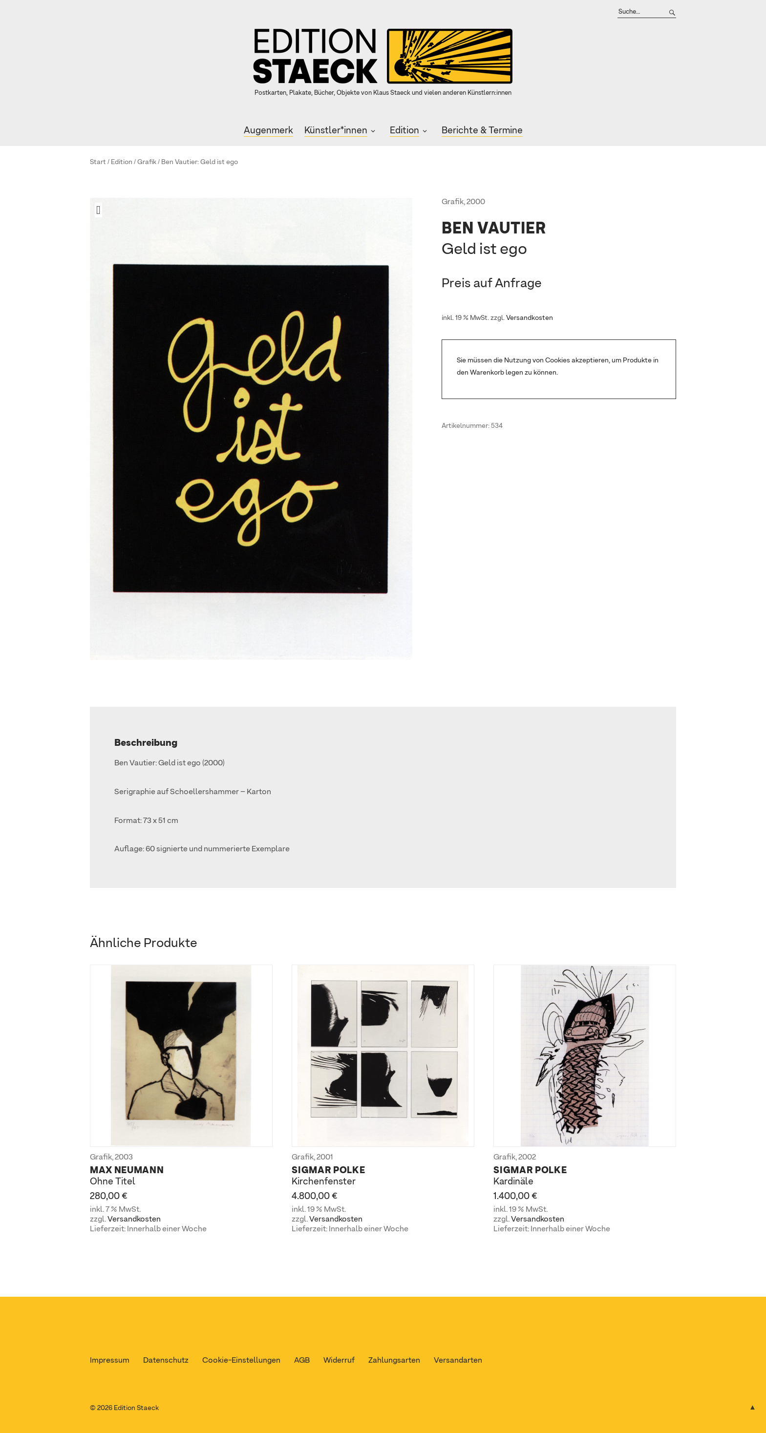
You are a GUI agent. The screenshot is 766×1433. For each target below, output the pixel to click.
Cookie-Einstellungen (241, 1361)
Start (98, 162)
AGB (302, 1361)
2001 (325, 1157)
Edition (404, 130)
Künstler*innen (335, 130)
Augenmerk (268, 130)
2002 (527, 1157)
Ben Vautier (179, 162)
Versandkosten (529, 318)
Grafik (146, 162)
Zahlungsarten (394, 1361)
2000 (476, 202)
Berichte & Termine (482, 130)
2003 (124, 1157)
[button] (102, 210)
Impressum (109, 1361)
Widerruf (339, 1361)
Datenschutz (166, 1361)
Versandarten (458, 1361)
